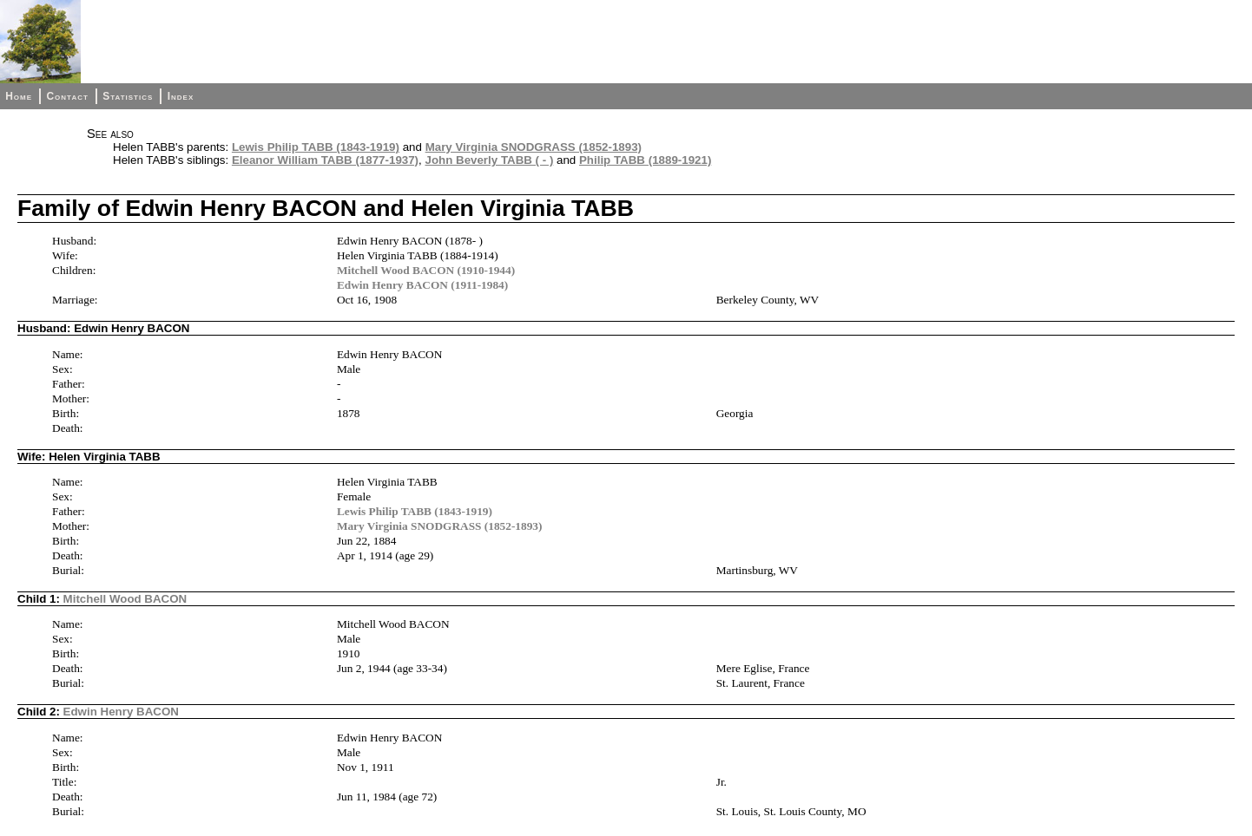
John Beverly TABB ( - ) (489, 160)
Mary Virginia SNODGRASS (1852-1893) (533, 146)
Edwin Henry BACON (121, 711)
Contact (67, 96)
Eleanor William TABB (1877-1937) (325, 160)
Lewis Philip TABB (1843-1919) (315, 146)
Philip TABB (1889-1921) (645, 160)
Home (18, 96)
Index (181, 96)
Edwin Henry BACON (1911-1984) (422, 284)
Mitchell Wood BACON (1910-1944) (426, 270)
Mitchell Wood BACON (125, 598)
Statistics (127, 96)
